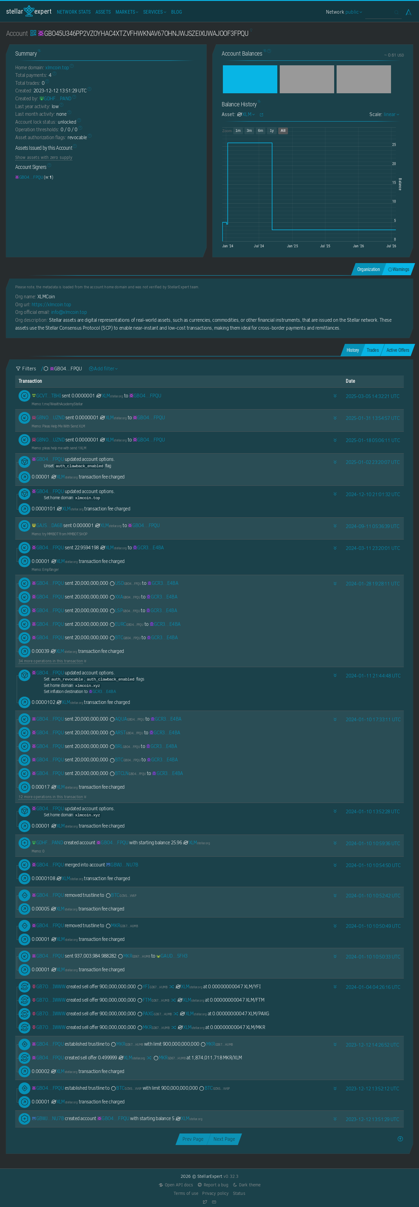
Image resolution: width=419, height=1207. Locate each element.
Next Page (224, 1139)
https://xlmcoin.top (51, 304)
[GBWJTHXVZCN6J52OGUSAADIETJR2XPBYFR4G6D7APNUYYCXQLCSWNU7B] (122, 865)
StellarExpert (29, 11)
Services (154, 12)
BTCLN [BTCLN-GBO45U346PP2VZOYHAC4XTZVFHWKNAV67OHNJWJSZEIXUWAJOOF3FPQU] (127, 773)
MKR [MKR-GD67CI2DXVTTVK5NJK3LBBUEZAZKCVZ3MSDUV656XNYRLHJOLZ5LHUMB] (121, 925)
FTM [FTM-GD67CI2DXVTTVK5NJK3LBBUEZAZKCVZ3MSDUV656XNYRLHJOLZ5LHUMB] (153, 1000)
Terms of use (186, 1193)
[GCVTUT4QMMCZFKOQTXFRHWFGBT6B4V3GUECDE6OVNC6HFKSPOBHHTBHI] (46, 396)
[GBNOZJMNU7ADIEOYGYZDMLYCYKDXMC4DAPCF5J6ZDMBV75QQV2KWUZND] (48, 417)
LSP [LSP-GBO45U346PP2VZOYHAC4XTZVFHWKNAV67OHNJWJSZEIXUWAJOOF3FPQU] (124, 610)
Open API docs (175, 1185)
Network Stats (74, 12)
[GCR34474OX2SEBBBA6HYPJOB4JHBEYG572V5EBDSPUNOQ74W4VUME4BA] (148, 547)
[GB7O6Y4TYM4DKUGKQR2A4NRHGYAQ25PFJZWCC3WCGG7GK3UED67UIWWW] (48, 986)
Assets (103, 12)
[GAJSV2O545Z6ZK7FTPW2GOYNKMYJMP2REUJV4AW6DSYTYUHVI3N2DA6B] (47, 525)
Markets (126, 12)
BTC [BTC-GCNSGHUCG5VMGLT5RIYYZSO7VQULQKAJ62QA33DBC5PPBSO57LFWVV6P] (120, 895)
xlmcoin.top (57, 67)
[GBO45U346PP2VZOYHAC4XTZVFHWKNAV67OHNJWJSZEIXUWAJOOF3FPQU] (29, 177)
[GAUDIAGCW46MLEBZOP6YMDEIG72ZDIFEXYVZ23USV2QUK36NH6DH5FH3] (171, 956)
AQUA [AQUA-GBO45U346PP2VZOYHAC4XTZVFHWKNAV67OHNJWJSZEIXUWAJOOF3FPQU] (126, 719)
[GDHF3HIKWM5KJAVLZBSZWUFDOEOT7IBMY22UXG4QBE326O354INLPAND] (55, 98)
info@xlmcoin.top (69, 312)
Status (239, 1193)
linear (391, 114)
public (353, 12)
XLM (109, 396)
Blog (176, 12)
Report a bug (213, 1185)
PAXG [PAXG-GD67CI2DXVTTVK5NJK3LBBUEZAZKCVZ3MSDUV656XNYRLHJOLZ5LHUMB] (154, 1013)
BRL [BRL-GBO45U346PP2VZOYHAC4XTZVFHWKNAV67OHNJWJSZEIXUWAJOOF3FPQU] (124, 746)
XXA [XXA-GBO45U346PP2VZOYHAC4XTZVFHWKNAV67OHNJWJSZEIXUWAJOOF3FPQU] (124, 597)
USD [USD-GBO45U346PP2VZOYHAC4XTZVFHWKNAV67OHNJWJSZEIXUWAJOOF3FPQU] (125, 583)
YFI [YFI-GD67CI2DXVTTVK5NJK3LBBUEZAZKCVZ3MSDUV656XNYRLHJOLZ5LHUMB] (152, 986)
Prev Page (192, 1139)
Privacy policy (215, 1193)
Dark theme (247, 1185)
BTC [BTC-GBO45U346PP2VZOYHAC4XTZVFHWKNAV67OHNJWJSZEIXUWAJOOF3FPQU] (124, 637)
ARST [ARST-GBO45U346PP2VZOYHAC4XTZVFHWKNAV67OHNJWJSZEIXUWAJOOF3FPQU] (126, 732)
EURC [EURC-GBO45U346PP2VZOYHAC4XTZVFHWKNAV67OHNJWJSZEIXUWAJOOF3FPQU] (126, 624)
